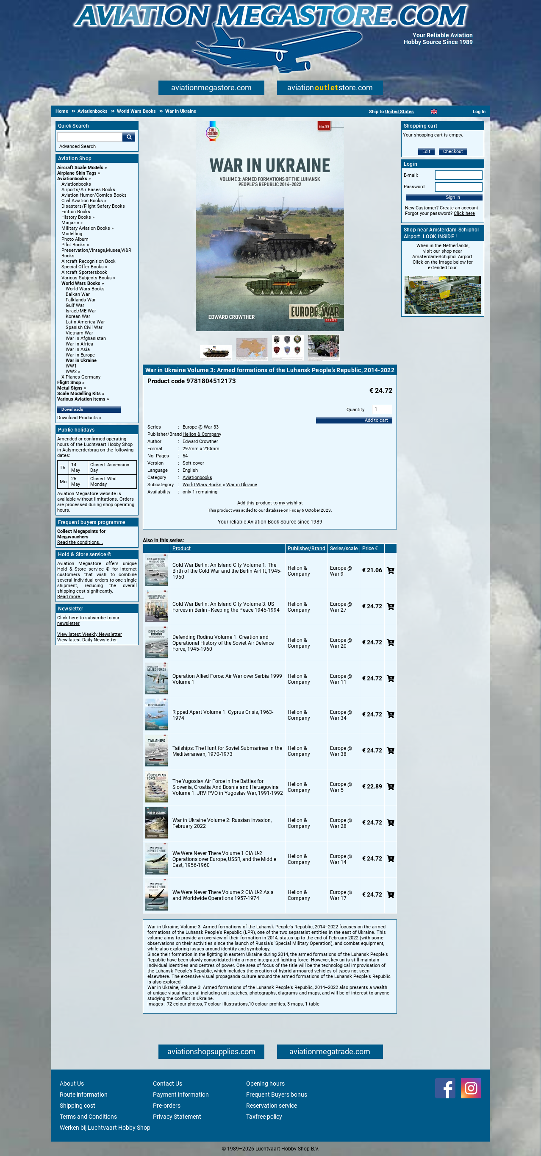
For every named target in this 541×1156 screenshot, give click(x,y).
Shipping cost (77, 1105)
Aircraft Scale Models (80, 167)
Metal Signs (70, 388)
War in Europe (80, 355)
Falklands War (81, 300)
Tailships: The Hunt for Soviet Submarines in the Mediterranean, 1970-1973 (227, 751)
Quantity (355, 409)
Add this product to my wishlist (270, 503)
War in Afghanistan (86, 338)
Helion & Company (202, 434)
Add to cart (376, 420)
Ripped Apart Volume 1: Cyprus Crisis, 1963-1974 (222, 715)
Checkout (453, 151)
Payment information (181, 1094)
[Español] (444, 111)
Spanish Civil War (84, 327)
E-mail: (411, 175)
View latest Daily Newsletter (87, 640)
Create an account (459, 208)
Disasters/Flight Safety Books (93, 206)
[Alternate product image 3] (288, 362)
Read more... (70, 596)
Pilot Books (73, 245)
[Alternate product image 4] (324, 362)
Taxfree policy (264, 1116)
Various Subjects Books (86, 278)
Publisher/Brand (306, 549)
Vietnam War (79, 333)
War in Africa (79, 344)
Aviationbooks (72, 178)
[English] (434, 111)
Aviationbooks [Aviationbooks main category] (76, 184)
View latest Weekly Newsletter (89, 634)
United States (399, 111)
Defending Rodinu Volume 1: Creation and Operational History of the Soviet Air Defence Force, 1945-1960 (223, 643)
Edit (426, 151)
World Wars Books (80, 283)
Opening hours (265, 1083)
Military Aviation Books (85, 228)
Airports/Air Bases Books (88, 189)
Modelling (71, 234)
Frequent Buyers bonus (276, 1094)
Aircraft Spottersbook (84, 272)
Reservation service (271, 1105)
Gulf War (75, 305)
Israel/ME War (81, 311)
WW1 (71, 366)
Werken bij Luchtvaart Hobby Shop (105, 1127)
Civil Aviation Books (82, 200)
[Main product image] (270, 329)
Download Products (77, 418)
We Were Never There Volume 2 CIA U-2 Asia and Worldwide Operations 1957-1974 (223, 895)
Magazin (70, 223)
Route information (84, 1094)
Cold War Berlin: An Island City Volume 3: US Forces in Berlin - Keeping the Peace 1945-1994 (226, 607)
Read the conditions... (80, 542)
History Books (76, 217)
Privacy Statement (177, 1116)
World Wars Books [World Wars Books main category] (85, 289)
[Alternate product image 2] (252, 362)
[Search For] (89, 137)
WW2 (71, 371)
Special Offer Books (82, 267)
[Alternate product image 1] (216, 362)
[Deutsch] (455, 111)
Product (181, 549)
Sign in (453, 197)
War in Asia (78, 349)
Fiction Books (75, 211)
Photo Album (75, 239)
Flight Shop (69, 382)
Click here (464, 213)
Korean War (78, 316)
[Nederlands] (423, 111)
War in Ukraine (81, 360)
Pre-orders (166, 1105)
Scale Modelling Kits (79, 393)
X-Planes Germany (80, 377)
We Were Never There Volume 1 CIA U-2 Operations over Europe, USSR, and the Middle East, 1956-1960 (224, 859)
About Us (72, 1083)
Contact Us (167, 1083)
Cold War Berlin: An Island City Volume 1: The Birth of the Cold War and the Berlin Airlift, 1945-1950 (226, 571)
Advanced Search (77, 146)
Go (128, 137)
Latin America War (85, 322)
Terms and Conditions (88, 1116)
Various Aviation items (81, 399)
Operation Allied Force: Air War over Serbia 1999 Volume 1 (227, 679)
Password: (415, 186)
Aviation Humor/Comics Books (94, 195)
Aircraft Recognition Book (88, 261)
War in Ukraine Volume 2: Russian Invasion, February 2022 (222, 823)
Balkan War (78, 294)
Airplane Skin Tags (77, 173)
